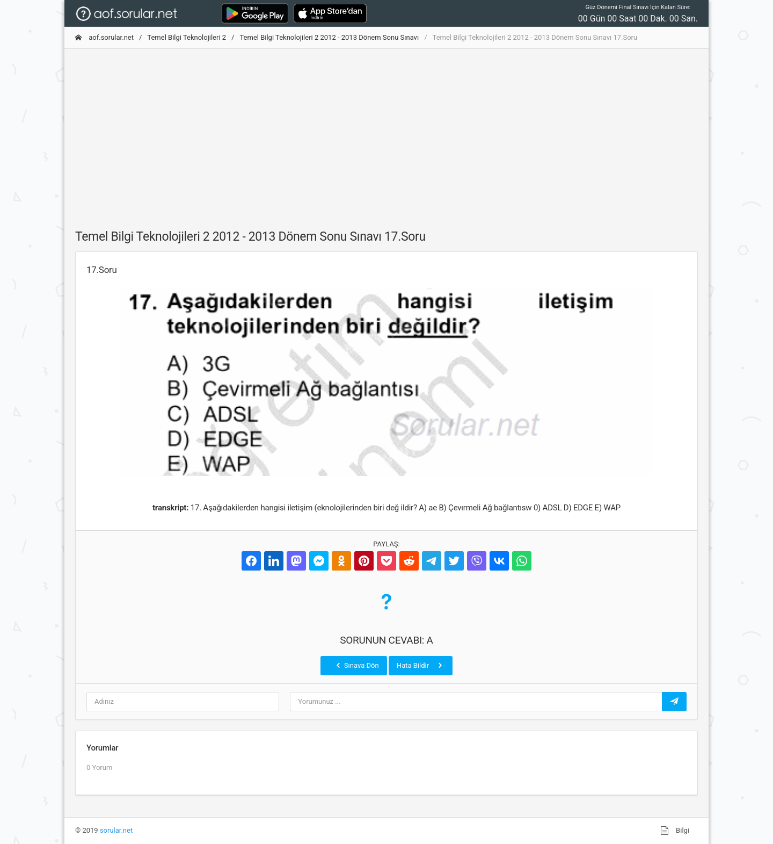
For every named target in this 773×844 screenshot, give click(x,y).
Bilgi (674, 830)
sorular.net (116, 830)
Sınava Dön (356, 665)
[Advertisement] (386, 132)
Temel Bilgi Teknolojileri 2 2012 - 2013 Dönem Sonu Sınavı (329, 37)
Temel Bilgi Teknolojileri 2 (186, 37)
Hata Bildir (420, 665)
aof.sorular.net (104, 37)
